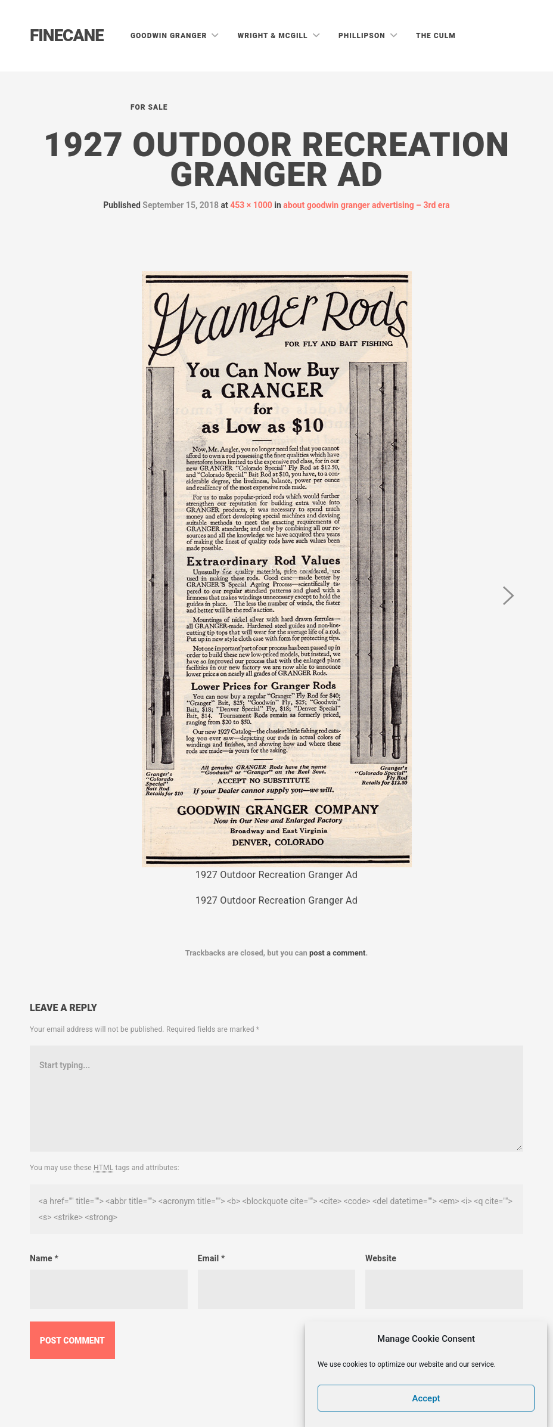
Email (211, 1258)
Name (44, 1258)
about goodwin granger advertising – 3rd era (366, 205)
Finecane (67, 35)
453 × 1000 (251, 205)
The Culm (436, 36)
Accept (426, 1398)
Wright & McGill (274, 36)
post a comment (337, 952)
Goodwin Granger (170, 36)
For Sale (149, 107)
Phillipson (363, 36)
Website (380, 1258)
